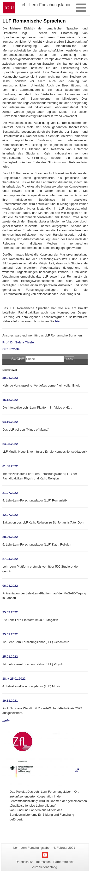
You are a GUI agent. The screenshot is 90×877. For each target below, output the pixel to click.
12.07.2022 (10, 515)
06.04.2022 (10, 585)
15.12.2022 (10, 400)
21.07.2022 (10, 493)
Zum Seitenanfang (44, 867)
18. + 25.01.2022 (13, 678)
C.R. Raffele (11, 349)
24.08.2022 (10, 444)
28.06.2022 (10, 537)
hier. (58, 321)
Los (69, 359)
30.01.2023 (10, 378)
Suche (17, 359)
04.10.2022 (10, 422)
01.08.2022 (10, 466)
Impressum (43, 862)
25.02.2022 (10, 612)
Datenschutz (24, 862)
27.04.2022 (10, 559)
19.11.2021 (10, 700)
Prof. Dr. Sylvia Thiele (18, 342)
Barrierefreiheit (63, 862)
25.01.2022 (10, 634)
